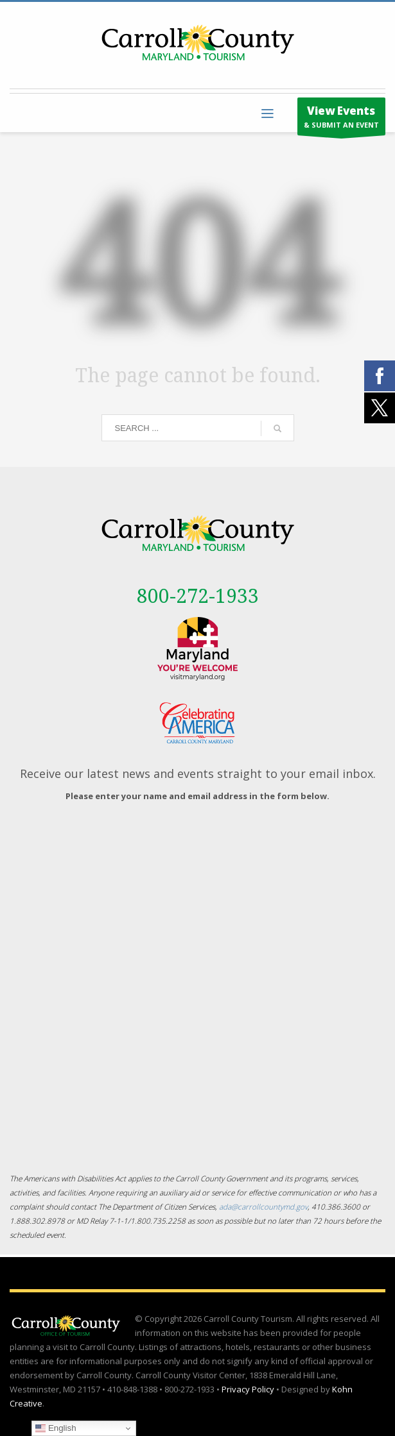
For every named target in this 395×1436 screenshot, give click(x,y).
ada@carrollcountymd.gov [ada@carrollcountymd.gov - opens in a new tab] (263, 1206)
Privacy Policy (248, 1389)
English (55, 1428)
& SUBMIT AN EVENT (341, 119)
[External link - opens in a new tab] (197, 648)
